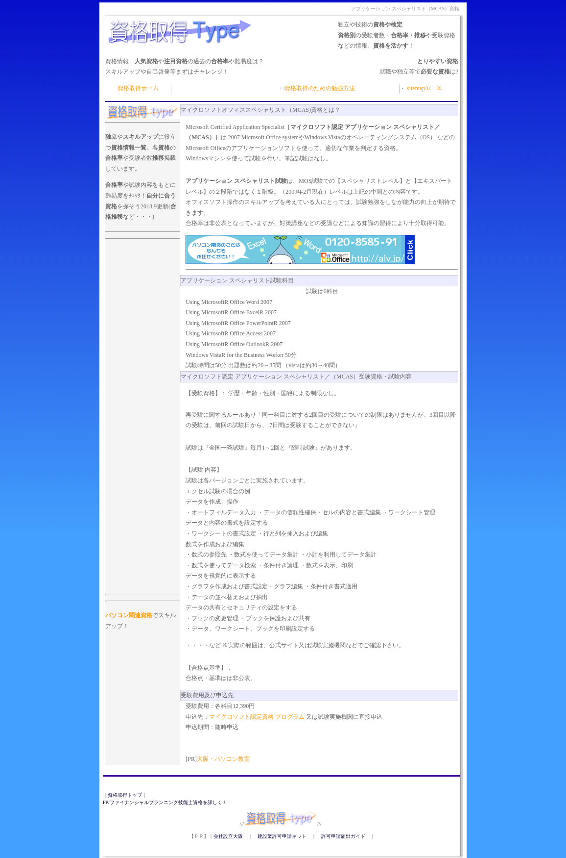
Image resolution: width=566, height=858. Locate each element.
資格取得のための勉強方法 (319, 88)
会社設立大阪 (228, 836)
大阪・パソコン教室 (223, 759)
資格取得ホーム (138, 88)
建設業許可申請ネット (282, 836)
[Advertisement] (143, 264)
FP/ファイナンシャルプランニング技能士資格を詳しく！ (165, 802)
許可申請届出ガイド (343, 836)
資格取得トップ (125, 795)
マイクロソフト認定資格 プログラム (257, 716)
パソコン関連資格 (128, 615)
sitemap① (417, 88)
